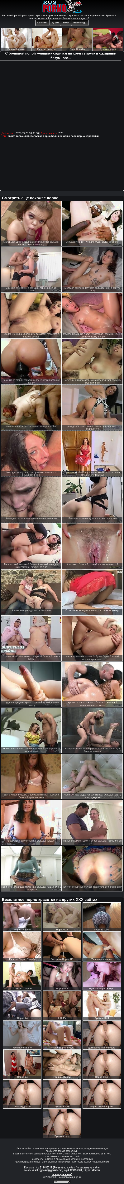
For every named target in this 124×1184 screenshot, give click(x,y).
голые (20, 136)
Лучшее (55, 23)
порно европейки (88, 136)
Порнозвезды (79, 23)
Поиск (66, 23)
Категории (42, 23)
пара (73, 136)
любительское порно (37, 136)
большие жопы (60, 136)
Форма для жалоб (62, 1174)
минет (11, 136)
